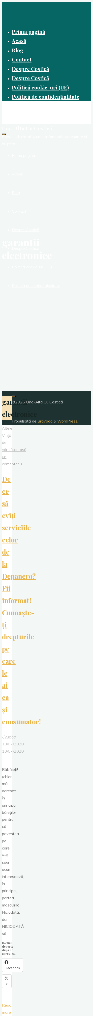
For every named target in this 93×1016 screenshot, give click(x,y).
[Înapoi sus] (14, 396)
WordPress (67, 421)
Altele (7, 428)
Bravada (44, 421)
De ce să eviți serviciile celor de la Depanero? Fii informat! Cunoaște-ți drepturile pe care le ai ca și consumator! (21, 600)
